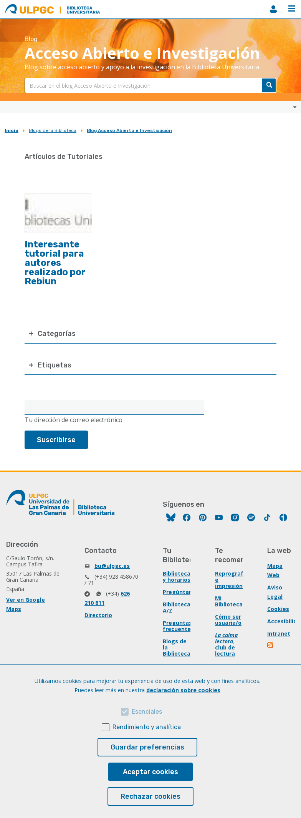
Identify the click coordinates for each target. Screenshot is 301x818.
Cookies (278, 609)
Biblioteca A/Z (176, 607)
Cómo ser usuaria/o (228, 619)
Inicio (11, 130)
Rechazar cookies (150, 796)
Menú (291, 8)
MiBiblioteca (273, 9)
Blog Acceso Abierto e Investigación (129, 130)
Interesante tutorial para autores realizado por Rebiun (55, 263)
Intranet (278, 633)
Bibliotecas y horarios (178, 576)
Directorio (98, 615)
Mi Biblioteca (229, 601)
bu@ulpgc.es (112, 565)
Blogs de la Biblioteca (52, 130)
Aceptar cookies (150, 772)
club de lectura (225, 650)
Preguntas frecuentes (178, 626)
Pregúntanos (181, 592)
